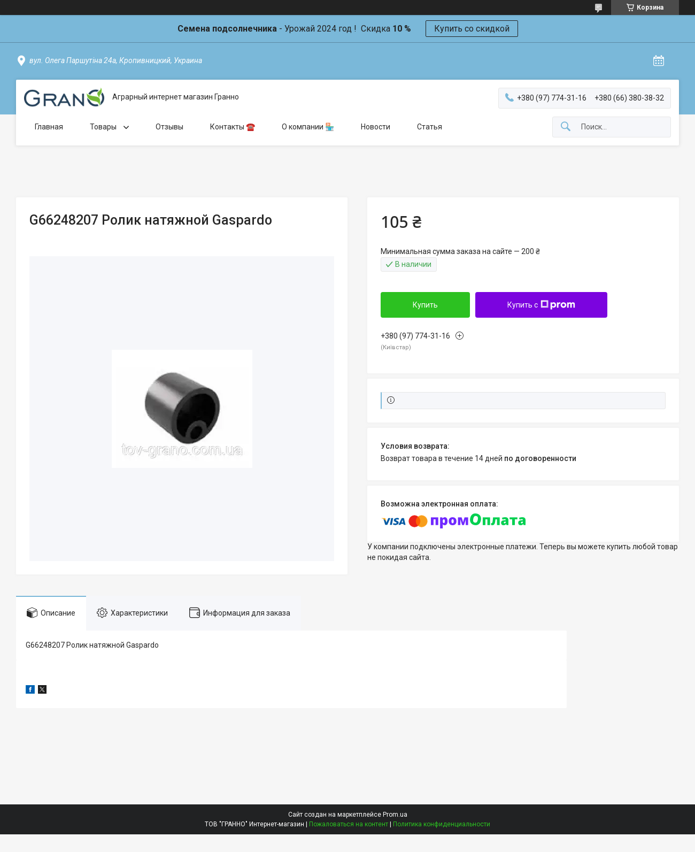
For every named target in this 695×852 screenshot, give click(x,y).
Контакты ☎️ (232, 126)
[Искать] (565, 127)
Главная (49, 126)
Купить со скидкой (471, 29)
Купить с (541, 305)
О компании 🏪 (308, 126)
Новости (375, 126)
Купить (425, 305)
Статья (429, 126)
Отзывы (169, 126)
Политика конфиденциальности (441, 824)
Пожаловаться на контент (348, 824)
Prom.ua (395, 814)
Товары (104, 126)
